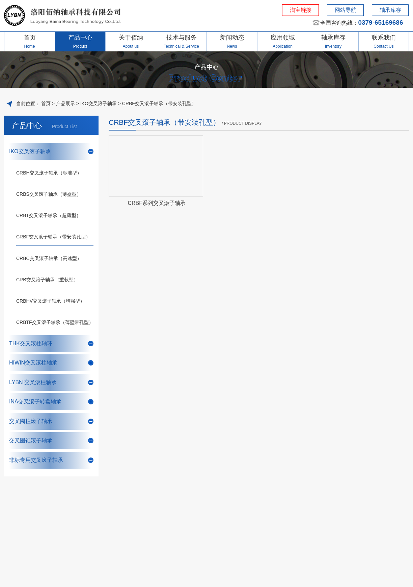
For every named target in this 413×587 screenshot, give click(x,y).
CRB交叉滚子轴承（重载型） (47, 279)
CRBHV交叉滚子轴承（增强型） (50, 301)
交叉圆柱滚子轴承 (51, 421)
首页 (45, 103)
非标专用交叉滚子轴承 (51, 460)
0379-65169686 (380, 22)
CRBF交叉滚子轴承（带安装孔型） (159, 103)
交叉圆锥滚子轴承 (51, 440)
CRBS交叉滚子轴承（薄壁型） (48, 194)
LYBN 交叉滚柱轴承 (51, 382)
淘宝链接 (300, 10)
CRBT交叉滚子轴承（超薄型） (48, 215)
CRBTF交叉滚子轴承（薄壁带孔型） (54, 322)
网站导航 (345, 10)
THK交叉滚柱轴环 (51, 343)
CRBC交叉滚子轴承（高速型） (49, 258)
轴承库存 (390, 10)
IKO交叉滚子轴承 (98, 103)
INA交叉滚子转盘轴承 (51, 401)
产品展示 (65, 103)
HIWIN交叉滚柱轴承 (51, 363)
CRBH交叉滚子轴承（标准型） (49, 172)
